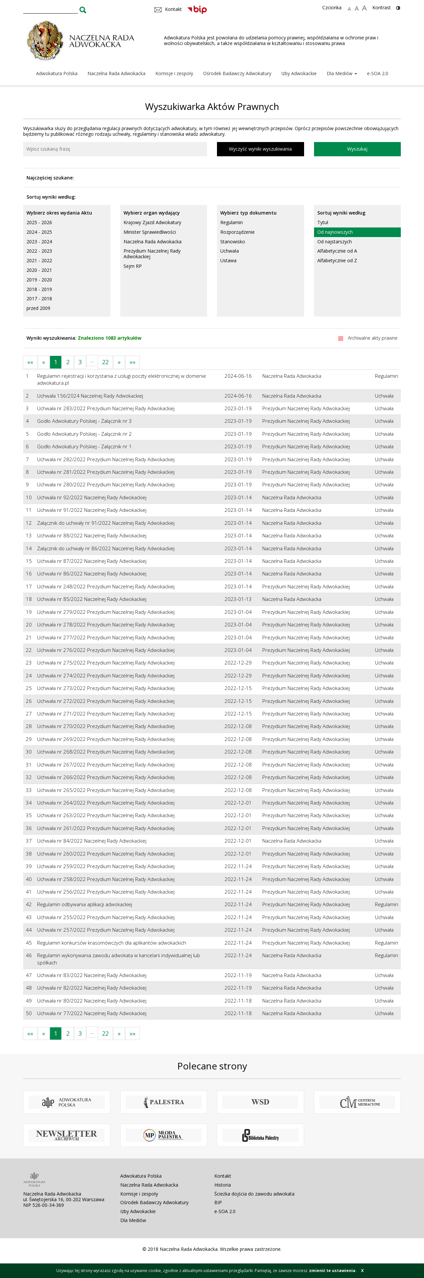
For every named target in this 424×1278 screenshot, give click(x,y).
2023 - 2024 (39, 241)
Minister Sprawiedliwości (150, 232)
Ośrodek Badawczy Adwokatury (237, 73)
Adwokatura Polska (57, 73)
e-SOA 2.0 (377, 73)
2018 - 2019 (39, 289)
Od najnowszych (335, 232)
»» (132, 362)
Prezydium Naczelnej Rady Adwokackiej (152, 254)
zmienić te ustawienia (332, 1270)
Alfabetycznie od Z (337, 260)
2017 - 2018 (39, 298)
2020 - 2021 (39, 270)
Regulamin (231, 222)
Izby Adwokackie (299, 73)
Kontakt (222, 1176)
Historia (222, 1185)
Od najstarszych (334, 241)
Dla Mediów (342, 73)
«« (30, 362)
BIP (218, 1202)
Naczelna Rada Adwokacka (116, 73)
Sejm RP (133, 266)
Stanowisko (232, 241)
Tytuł (322, 222)
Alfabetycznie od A (337, 251)
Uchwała (229, 251)
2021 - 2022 (39, 260)
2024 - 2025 (39, 232)
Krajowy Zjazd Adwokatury (152, 222)
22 (105, 362)
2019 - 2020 (39, 279)
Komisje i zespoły (174, 73)
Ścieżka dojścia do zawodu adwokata (254, 1194)
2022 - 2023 (39, 251)
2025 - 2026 (39, 222)
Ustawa (228, 260)
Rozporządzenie (237, 232)
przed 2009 (38, 308)
